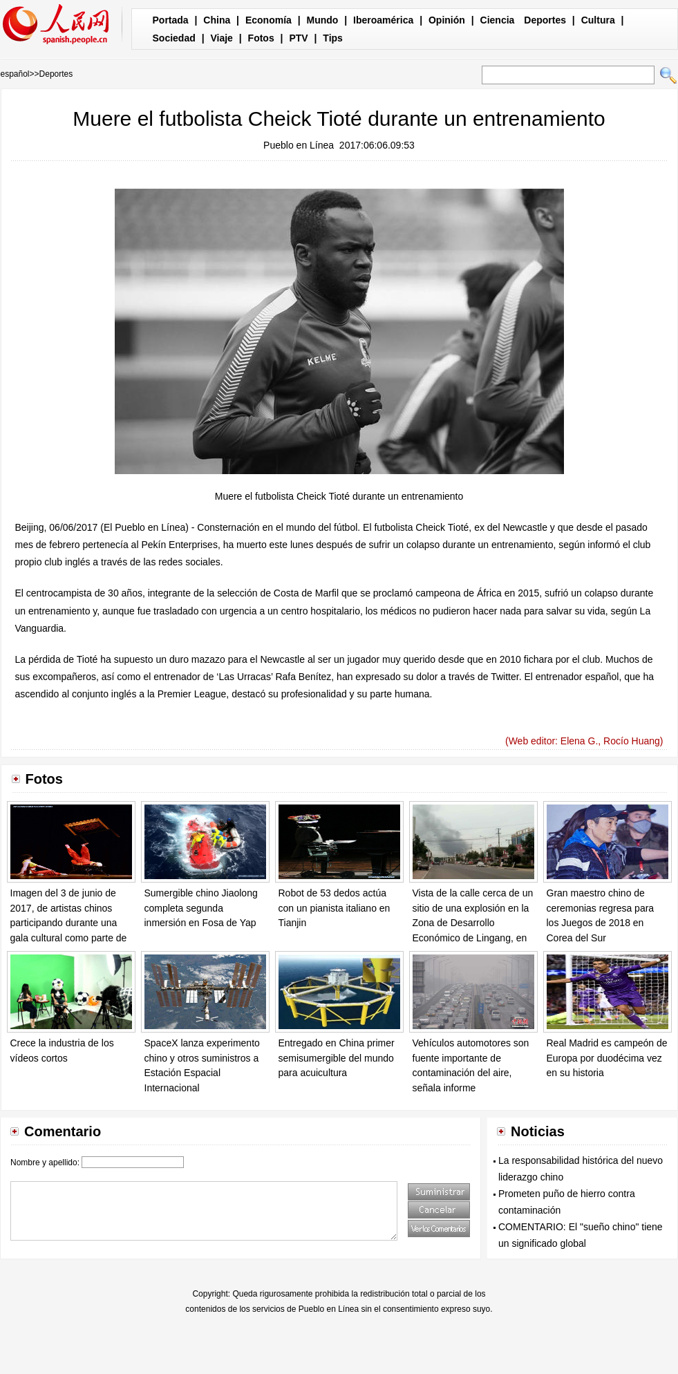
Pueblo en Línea (298, 145)
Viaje (221, 38)
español (15, 74)
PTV (298, 38)
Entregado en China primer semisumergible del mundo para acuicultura (337, 1057)
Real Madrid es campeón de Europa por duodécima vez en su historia (607, 1057)
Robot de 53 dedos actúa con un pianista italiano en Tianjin (334, 907)
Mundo (323, 20)
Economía (268, 20)
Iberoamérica (383, 20)
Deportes (545, 20)
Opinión (447, 20)
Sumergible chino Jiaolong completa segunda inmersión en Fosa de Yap (201, 907)
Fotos (261, 38)
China (216, 20)
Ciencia (497, 20)
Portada (171, 20)
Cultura (598, 20)
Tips (333, 38)
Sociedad (174, 38)
